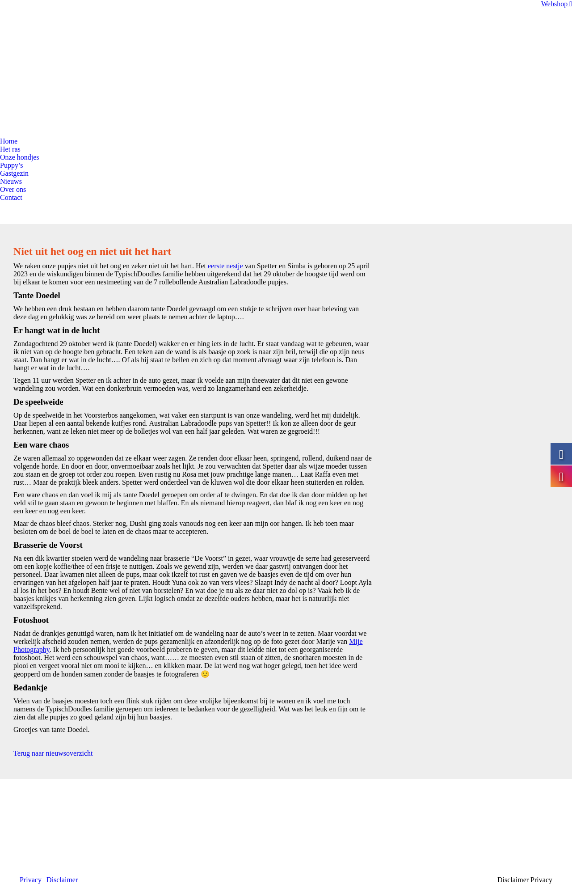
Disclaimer (62, 880)
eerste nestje (225, 266)
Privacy (31, 880)
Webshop (556, 4)
